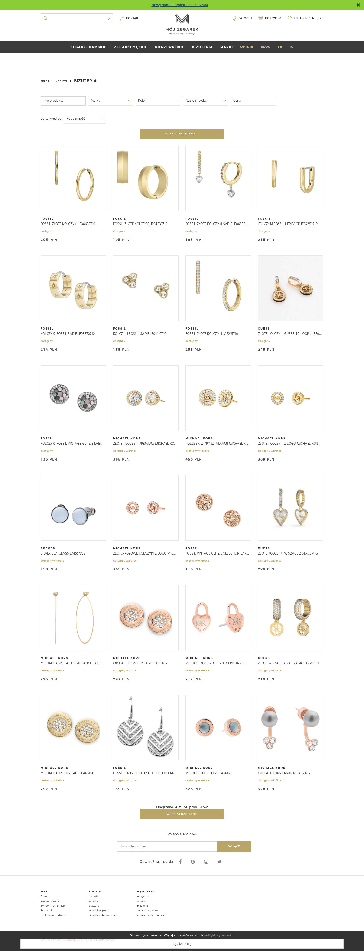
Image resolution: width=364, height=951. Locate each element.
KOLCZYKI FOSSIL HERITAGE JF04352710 (288, 224)
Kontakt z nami (50, 901)
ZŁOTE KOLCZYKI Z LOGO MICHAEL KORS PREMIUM (290, 444)
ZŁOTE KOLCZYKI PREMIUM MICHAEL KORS (145, 444)
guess (264, 328)
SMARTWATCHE (170, 47)
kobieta (62, 81)
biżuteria (94, 906)
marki (226, 47)
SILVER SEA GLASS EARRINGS (63, 553)
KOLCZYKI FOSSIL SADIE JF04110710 (139, 334)
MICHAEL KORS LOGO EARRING (209, 773)
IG (292, 47)
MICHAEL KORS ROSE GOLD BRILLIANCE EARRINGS (217, 663)
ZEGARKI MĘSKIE (131, 47)
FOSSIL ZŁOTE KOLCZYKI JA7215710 (211, 334)
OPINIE (247, 47)
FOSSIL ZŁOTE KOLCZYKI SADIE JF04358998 (217, 224)
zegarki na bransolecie (103, 915)
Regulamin (47, 910)
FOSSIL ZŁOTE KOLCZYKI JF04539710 (140, 224)
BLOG (266, 47)
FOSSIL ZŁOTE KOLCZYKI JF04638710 (68, 224)
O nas (44, 896)
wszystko (94, 896)
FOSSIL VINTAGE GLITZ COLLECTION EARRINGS (217, 553)
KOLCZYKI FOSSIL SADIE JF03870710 (68, 334)
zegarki (93, 901)
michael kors (127, 438)
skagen (48, 548)
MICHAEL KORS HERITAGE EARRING (140, 663)
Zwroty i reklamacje (53, 906)
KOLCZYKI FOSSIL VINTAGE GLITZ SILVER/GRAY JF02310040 (72, 444)
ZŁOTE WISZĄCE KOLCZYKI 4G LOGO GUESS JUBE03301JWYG (290, 663)
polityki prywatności (218, 935)
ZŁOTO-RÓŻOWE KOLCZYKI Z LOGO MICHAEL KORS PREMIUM (145, 553)
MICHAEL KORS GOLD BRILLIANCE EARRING (72, 663)
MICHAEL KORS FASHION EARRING (284, 773)
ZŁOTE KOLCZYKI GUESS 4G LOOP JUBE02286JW (290, 334)
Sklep (45, 81)
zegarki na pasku (99, 910)
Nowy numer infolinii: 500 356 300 (180, 5)
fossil (47, 219)
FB (280, 47)
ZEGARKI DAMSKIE (88, 47)
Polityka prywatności (54, 915)
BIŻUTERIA (202, 47)
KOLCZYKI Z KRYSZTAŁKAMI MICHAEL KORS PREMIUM (217, 444)
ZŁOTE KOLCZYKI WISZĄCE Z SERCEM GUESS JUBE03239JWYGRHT (290, 553)
